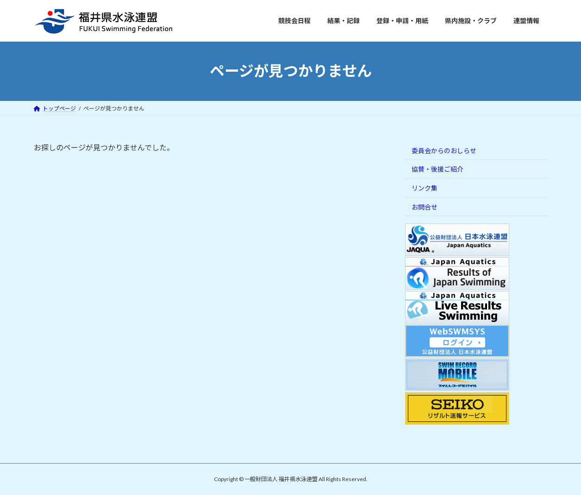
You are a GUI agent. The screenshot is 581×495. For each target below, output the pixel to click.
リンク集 (424, 188)
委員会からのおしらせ (444, 150)
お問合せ (424, 206)
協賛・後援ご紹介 (437, 169)
